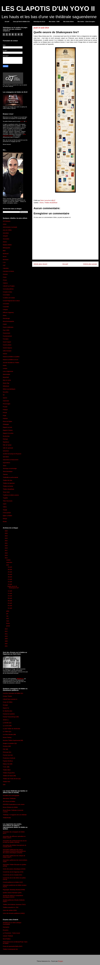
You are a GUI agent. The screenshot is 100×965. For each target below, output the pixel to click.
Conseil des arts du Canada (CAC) (12, 875)
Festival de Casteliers (9, 714)
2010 (6, 636)
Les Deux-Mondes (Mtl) (9, 734)
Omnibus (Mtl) (7, 746)
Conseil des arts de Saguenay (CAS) (13, 872)
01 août (10, 608)
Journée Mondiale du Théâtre (11, 362)
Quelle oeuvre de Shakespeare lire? (13, 587)
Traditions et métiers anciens (11, 495)
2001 (6, 646)
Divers (42, 202)
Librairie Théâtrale (8, 936)
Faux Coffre (6, 330)
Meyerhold (6, 377)
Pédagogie (6, 424)
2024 (6, 536)
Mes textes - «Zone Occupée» (86, 21)
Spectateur (6, 456)
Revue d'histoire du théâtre (10, 807)
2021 (6, 543)
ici (21, 121)
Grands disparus (7, 348)
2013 (6, 629)
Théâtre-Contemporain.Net (10, 949)
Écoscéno (5, 930)
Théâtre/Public (7, 817)
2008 (6, 641)
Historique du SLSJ (39, 21)
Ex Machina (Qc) (7, 711)
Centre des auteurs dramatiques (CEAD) (14, 869)
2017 (6, 550)
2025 (6, 533)
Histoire (5, 353)
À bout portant (7, 512)
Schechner (6, 451)
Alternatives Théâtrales (9, 798)
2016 (6, 553)
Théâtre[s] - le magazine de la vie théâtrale (15, 814)
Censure (5, 274)
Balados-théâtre (7, 245)
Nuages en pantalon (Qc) (10, 743)
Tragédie (5, 498)
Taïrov (4, 465)
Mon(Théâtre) (6, 939)
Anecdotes (6, 233)
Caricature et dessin (8, 271)
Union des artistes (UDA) (10, 910)
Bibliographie (6, 247)
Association (6, 239)
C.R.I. (4, 262)
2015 (6, 555)
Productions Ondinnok (9, 758)
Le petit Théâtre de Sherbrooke (11, 728)
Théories (5, 474)
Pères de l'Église (7, 421)
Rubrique (5, 439)
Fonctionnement (7, 336)
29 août (10, 572)
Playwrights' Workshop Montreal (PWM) (14, 889)
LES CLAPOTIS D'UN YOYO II (48, 8)
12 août (10, 591)
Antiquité (5, 236)
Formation (5, 339)
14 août (10, 584)
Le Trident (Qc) (7, 731)
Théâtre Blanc (7, 770)
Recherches (6, 436)
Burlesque (5, 259)
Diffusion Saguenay (8, 312)
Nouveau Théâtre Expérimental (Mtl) (13, 740)
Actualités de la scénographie (11, 795)
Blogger (60, 961)
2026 (6, 531)
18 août (10, 577)
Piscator (5, 406)
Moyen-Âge (6, 383)
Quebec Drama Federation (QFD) (12, 892)
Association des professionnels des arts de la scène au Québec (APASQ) (15, 841)
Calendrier (6, 268)
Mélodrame (6, 386)
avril (7, 618)
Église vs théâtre (7, 515)
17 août (10, 579)
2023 (6, 538)
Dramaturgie (6, 318)
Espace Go (6, 708)
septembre (9, 562)
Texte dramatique (7, 471)
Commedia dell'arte (8, 289)
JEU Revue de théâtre (9, 801)
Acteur (4, 224)
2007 (6, 643)
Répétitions (6, 442)
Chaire (5, 277)
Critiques (5, 309)
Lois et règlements (8, 371)
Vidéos (5, 507)
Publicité (5, 418)
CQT (4, 265)
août (7, 565)
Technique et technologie (10, 468)
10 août (10, 596)
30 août (10, 569)
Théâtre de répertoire (9, 483)
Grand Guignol (7, 342)
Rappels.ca (20, 678)
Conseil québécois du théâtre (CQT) (13, 882)
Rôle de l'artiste (7, 445)
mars (7, 621)
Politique (5, 409)
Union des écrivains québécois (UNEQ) (14, 913)
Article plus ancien (90, 264)
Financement (6, 333)
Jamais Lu (6, 719)
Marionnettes (6, 374)
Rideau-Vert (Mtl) (7, 764)
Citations (5, 283)
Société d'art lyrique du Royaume (12, 453)
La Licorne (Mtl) (7, 725)
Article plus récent (40, 264)
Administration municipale (10, 227)
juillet (7, 611)
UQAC (4, 504)
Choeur (5, 280)
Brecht (4, 256)
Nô (3, 395)
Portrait (5, 412)
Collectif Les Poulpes (9, 286)
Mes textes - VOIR (54, 21)
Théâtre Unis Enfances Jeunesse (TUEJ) (14, 904)
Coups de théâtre (7, 702)
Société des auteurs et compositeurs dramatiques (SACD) (13, 896)
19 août (10, 574)
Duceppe (5, 705)
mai (7, 616)
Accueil (7, 21)
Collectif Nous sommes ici (10, 699)
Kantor (5, 365)
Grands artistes (7, 345)
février (8, 623)
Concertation (6, 295)
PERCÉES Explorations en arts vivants (13, 804)
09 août (10, 598)
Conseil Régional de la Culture (11, 300)
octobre (8, 560)
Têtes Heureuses (7, 501)
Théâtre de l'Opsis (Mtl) (9, 775)
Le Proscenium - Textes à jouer (11, 933)
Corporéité (6, 306)
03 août (10, 605)
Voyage (5, 510)
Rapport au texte (7, 427)
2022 (6, 540)
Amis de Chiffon (7, 230)
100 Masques (6, 221)
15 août (10, 581)
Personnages (6, 403)
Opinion (5, 398)
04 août (10, 603)
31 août (10, 567)
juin (7, 613)
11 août (10, 593)
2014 (6, 558)
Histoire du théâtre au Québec (11, 356)
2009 (6, 638)
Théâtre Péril (6, 781)
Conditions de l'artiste (9, 297)
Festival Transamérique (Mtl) (11, 717)
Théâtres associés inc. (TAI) (10, 907)
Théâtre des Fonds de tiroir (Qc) (12, 778)
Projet (4, 415)
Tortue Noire (6, 492)
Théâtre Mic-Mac (7, 480)
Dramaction (6, 927)
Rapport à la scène (8, 433)
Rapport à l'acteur (8, 430)
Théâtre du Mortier (8, 486)
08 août (10, 600)
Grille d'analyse (7, 351)
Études (5, 521)
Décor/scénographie (8, 321)
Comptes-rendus (7, 292)
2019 (6, 548)
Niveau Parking (7, 737)
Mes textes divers (68, 21)
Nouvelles (5, 392)
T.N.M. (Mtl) (6, 767)
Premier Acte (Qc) (8, 755)
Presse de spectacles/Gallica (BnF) (12, 946)
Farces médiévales (8, 327)
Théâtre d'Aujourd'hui (9, 773)
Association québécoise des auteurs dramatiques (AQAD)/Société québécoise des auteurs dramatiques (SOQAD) (14, 851)
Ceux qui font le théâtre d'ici (21, 21)
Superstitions (6, 462)
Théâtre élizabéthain (50, 202)
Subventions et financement (10, 459)
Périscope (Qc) (7, 752)
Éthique (5, 518)
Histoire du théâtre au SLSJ (10, 359)
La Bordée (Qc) (7, 722)
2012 (6, 631)
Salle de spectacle (8, 448)
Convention (6, 303)
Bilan (4, 250)
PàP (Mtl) (5, 749)
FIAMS (5, 324)
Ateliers (5, 242)
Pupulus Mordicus (8, 761)
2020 (6, 545)
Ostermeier (6, 401)
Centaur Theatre (7, 696)
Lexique (5, 368)
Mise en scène (7, 380)
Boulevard (5, 253)
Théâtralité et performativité (10, 477)
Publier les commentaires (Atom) (69, 269)
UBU (4, 784)
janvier (8, 626)
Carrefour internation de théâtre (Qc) (13, 693)
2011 (6, 634)
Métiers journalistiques (9, 389)
